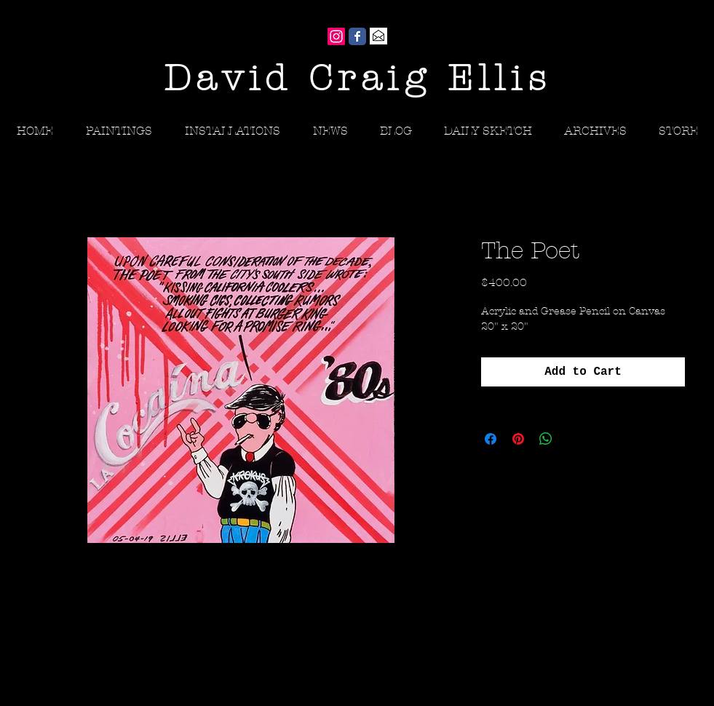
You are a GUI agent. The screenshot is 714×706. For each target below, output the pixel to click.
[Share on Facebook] (490, 439)
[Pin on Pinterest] (518, 439)
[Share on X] (573, 439)
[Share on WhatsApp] (546, 439)
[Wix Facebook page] (357, 36)
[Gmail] (378, 36)
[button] (595, 130)
